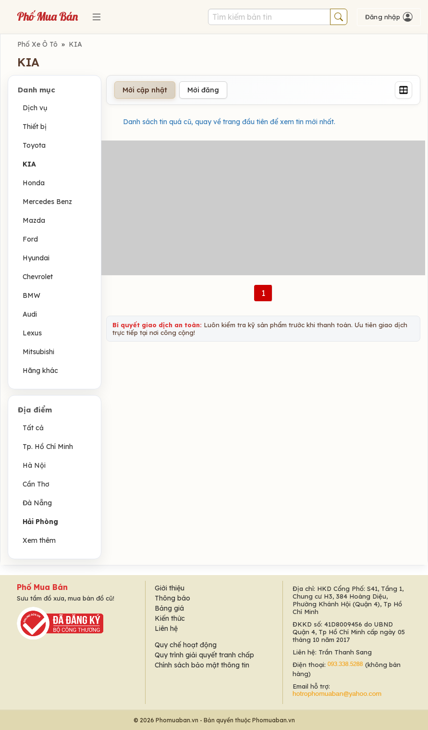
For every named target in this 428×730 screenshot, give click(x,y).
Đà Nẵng (37, 503)
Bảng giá (169, 608)
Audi (30, 314)
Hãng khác (40, 370)
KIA (75, 44)
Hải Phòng (40, 521)
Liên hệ (166, 628)
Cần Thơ (36, 484)
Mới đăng (203, 90)
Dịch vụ (35, 107)
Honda (34, 183)
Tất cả (33, 427)
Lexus (32, 333)
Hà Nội (34, 465)
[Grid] (403, 90)
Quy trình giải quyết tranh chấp (204, 655)
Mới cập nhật (144, 90)
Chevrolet (38, 276)
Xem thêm (39, 540)
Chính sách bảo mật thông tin (202, 665)
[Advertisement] (263, 208)
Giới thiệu (169, 588)
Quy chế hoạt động (186, 644)
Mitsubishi (38, 351)
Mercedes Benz (47, 201)
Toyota (34, 145)
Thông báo (172, 598)
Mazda (34, 220)
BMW (31, 295)
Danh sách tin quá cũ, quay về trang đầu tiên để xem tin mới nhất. (229, 121)
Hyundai (36, 258)
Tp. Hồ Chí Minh (48, 446)
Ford (30, 239)
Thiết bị (35, 126)
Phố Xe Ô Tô (37, 44)
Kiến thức (170, 618)
